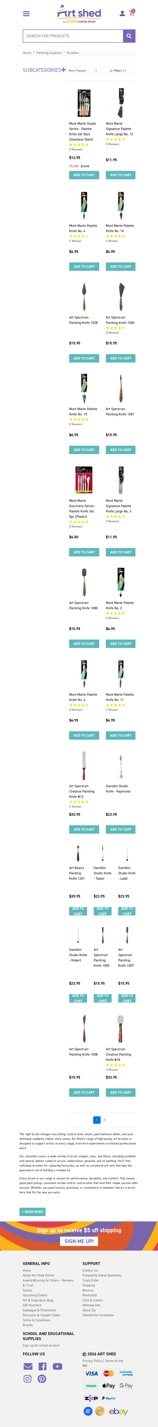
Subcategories (44, 70)
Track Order (90, 1280)
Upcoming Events (35, 1295)
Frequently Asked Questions (101, 1275)
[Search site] (129, 36)
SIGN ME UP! (79, 1241)
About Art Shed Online (38, 1275)
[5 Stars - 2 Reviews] (84, 419)
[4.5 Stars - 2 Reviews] (84, 705)
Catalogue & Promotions (39, 1310)
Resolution (89, 1295)
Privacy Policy (92, 1361)
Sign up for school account (41, 1345)
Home (27, 1270)
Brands (28, 1325)
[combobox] (79, 36)
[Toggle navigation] (26, 13)
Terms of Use (114, 1361)
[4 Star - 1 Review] (84, 236)
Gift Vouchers (32, 1305)
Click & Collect (92, 1300)
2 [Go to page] (104, 1120)
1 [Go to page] (97, 1120)
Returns (87, 1290)
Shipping (88, 1285)
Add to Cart (84, 175)
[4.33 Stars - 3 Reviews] (121, 328)
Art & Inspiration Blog (38, 1300)
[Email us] (30, 1368)
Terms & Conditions (36, 1320)
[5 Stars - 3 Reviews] (121, 139)
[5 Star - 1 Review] (121, 236)
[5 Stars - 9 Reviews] (84, 145)
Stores (27, 1290)
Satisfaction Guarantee (98, 1315)
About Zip (89, 1310)
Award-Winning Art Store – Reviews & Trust (48, 1283)
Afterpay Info (91, 1305)
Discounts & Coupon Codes (41, 1315)
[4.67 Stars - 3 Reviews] (121, 613)
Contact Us (90, 1270)
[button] (83, 70)
